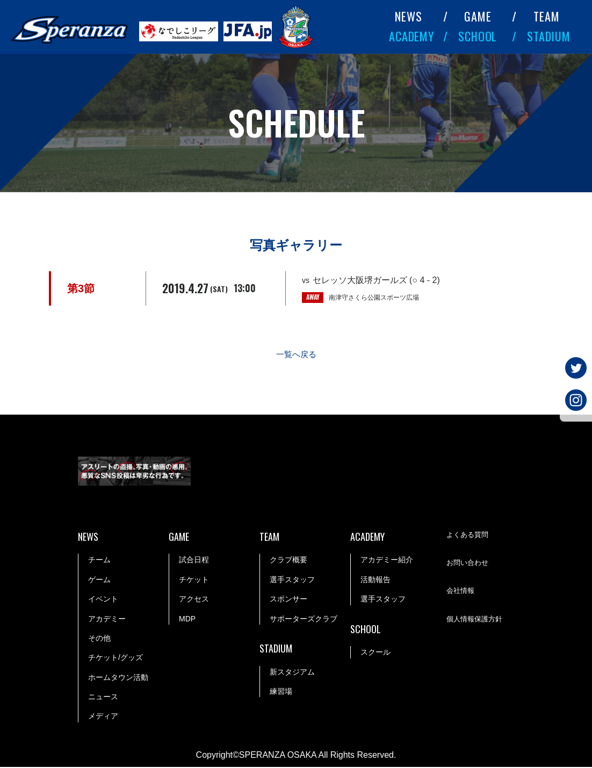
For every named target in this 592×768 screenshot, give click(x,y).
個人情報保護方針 (476, 620)
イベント (103, 600)
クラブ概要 (288, 560)
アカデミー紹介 (386, 560)
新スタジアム (292, 673)
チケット (194, 580)
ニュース (103, 697)
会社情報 (461, 592)
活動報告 (375, 580)
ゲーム (99, 580)
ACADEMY (411, 36)
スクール (375, 653)
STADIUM (549, 36)
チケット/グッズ (115, 658)
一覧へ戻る (296, 355)
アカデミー (107, 619)
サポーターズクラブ (303, 619)
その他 (99, 639)
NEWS (408, 16)
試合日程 (194, 560)
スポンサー (288, 600)
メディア (103, 717)
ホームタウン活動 (118, 678)
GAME (478, 16)
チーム (99, 560)
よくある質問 (469, 535)
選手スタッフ (292, 580)
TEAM (546, 16)
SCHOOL (477, 36)
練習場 (281, 692)
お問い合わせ (469, 564)
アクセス (194, 600)
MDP (187, 619)
